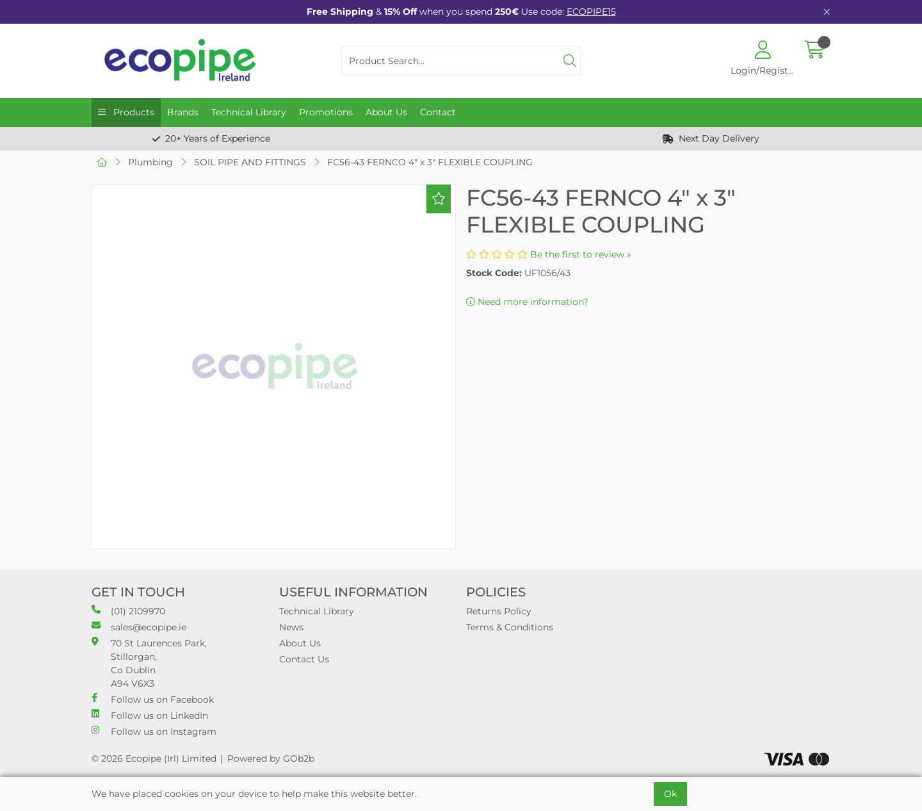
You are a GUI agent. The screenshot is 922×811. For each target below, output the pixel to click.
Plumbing (150, 162)
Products (132, 112)
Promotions (326, 112)
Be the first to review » (580, 254)
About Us (386, 112)
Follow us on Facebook (153, 699)
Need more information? (527, 301)
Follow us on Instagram (154, 731)
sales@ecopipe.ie (139, 627)
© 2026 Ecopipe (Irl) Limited (154, 758)
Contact (438, 112)
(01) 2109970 (128, 611)
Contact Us (304, 659)
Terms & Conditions (509, 627)
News (291, 627)
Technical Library (248, 112)
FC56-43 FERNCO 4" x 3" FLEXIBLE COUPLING (430, 162)
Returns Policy (498, 611)
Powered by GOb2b (270, 758)
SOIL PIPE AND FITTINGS (250, 162)
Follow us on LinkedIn (150, 715)
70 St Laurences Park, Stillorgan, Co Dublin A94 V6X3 (149, 663)
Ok (670, 793)
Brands (182, 112)
